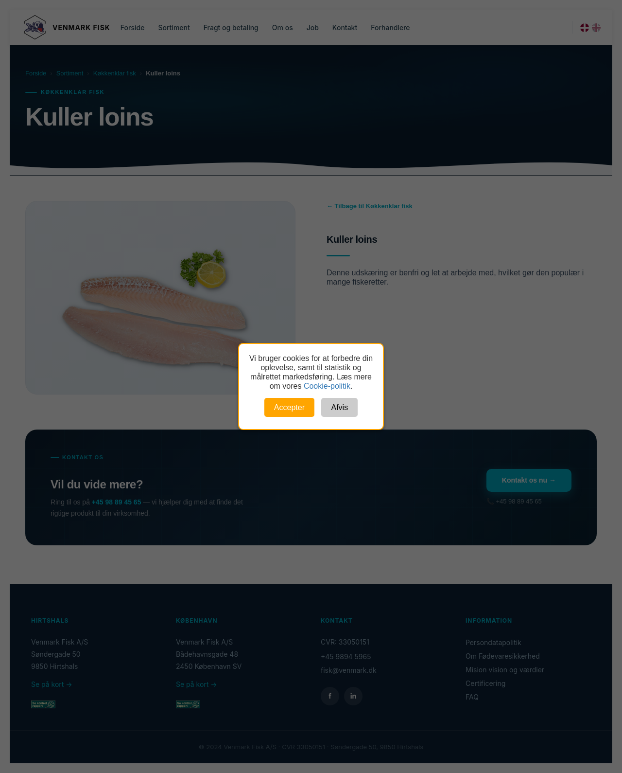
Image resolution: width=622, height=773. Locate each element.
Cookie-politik (327, 386)
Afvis (339, 407)
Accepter (289, 407)
